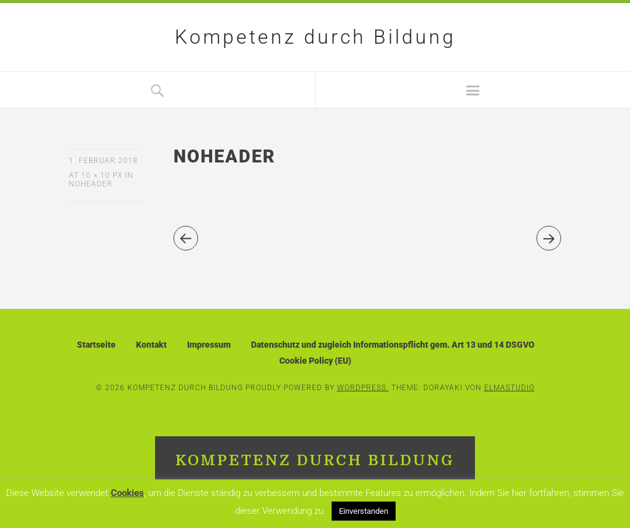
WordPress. (363, 387)
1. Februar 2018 (103, 160)
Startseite (96, 345)
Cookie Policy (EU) (315, 361)
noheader (91, 184)
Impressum (209, 345)
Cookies (127, 492)
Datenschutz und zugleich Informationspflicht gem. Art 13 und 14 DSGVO (393, 345)
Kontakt (151, 345)
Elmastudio (509, 387)
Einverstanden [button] (363, 511)
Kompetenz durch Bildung (315, 37)
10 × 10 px (101, 175)
